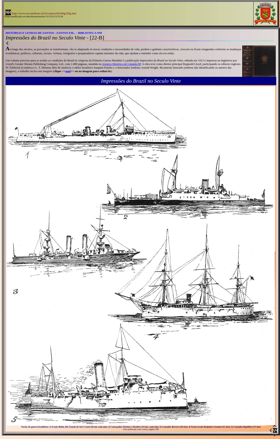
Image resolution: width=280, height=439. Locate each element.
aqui (68, 71)
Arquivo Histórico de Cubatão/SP (121, 64)
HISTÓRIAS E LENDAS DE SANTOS (30, 32)
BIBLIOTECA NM (90, 32)
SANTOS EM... (66, 32)
